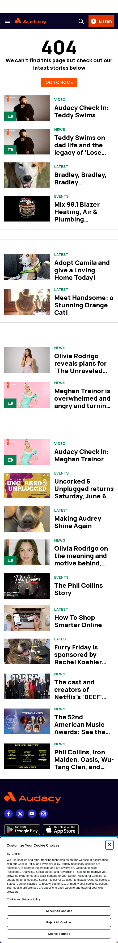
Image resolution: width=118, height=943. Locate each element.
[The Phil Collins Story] (27, 586)
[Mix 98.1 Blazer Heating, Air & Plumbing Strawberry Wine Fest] (27, 209)
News (59, 129)
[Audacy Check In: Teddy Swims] (27, 108)
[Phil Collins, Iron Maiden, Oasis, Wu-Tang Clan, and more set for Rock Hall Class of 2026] (27, 756)
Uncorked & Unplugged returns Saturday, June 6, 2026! (84, 492)
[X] (20, 813)
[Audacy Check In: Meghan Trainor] (27, 452)
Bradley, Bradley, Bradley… (80, 178)
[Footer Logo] (59, 797)
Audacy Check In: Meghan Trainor (81, 455)
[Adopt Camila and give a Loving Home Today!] (27, 267)
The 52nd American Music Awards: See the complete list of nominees (80, 731)
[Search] (81, 21)
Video (59, 100)
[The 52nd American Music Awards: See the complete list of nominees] (27, 721)
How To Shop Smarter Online (78, 621)
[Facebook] (8, 813)
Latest (61, 167)
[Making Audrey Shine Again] (27, 519)
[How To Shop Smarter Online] (27, 618)
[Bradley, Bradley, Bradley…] (27, 175)
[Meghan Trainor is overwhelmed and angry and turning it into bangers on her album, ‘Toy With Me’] (27, 395)
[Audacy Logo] (31, 21)
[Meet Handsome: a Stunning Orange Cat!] (27, 302)
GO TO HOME (59, 82)
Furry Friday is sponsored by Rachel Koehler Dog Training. (78, 658)
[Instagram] (43, 813)
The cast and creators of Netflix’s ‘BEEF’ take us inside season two (78, 697)
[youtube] (32, 813)
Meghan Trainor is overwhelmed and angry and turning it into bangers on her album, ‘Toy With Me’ (82, 409)
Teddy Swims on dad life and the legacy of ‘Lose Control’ (79, 148)
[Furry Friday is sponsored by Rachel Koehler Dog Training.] (27, 651)
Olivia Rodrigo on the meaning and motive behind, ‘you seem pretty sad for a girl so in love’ (81, 567)
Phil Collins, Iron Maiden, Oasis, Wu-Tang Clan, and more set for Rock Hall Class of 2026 (84, 766)
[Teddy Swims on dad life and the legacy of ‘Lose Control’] (27, 141)
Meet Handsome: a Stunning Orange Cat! (83, 305)
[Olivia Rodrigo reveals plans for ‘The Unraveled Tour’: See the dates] (27, 360)
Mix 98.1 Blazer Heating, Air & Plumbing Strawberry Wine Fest (81, 219)
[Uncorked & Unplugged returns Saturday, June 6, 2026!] (27, 485)
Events (61, 196)
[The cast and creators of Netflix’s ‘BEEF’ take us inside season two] (27, 686)
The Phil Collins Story (78, 589)
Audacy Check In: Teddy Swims (81, 111)
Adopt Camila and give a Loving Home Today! (82, 270)
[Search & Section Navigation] (7, 21)
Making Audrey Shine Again (77, 522)
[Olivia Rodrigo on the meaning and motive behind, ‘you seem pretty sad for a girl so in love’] (27, 552)
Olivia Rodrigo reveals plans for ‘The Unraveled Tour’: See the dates (80, 370)
